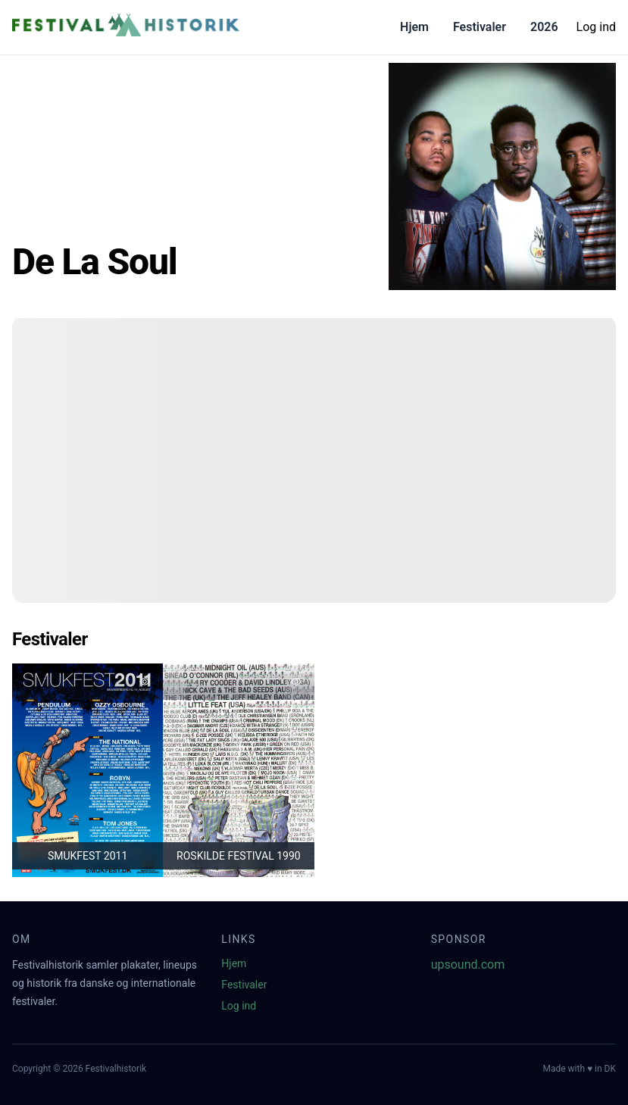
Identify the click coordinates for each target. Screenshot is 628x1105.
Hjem (414, 27)
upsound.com (468, 964)
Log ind (596, 27)
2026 (544, 27)
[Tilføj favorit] (145, 682)
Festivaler (479, 27)
